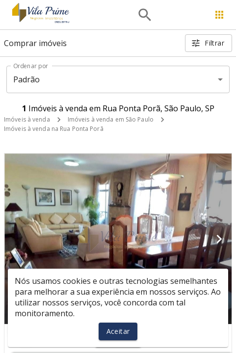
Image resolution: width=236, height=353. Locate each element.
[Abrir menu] (219, 14)
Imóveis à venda (27, 119)
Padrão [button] (26, 79)
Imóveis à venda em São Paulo (111, 119)
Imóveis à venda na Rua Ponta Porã (54, 129)
